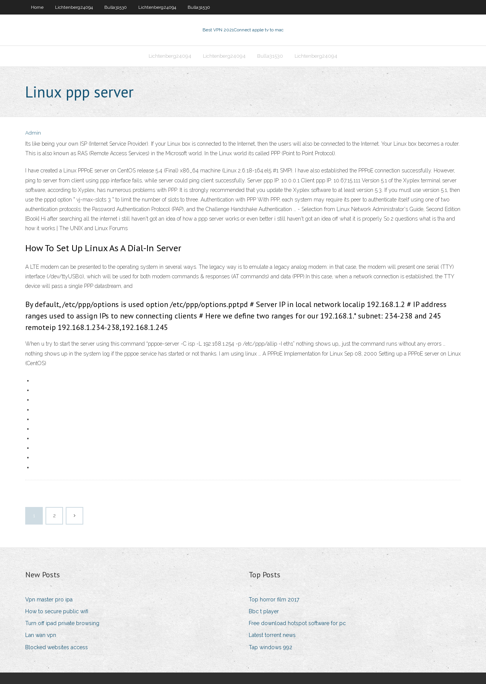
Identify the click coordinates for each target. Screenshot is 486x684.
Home (37, 7)
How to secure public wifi (56, 611)
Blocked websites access (56, 647)
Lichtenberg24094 (74, 7)
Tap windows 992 (270, 647)
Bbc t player (264, 611)
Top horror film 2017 (274, 599)
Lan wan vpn (40, 635)
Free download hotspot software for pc (297, 623)
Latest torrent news (272, 635)
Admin (33, 133)
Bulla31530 (115, 7)
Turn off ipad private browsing (62, 623)
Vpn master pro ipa (49, 599)
